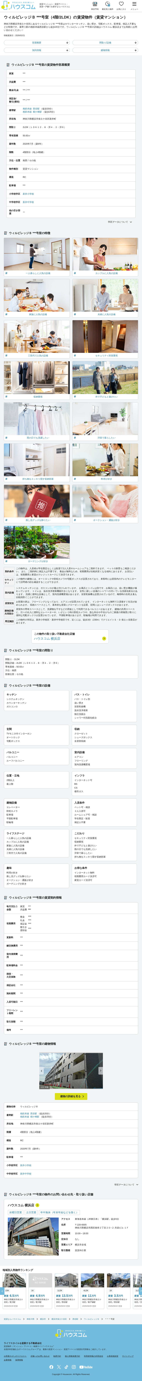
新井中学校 (28, 202)
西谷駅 (36, 108)
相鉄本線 (27, 108)
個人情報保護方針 (72, 1356)
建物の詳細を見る (70, 1096)
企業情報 (7, 1360)
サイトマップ (128, 1356)
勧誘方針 (57, 1356)
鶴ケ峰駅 (37, 112)
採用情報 (19, 1360)
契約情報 (36, 50)
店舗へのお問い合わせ (40, 1356)
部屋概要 (36, 42)
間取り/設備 (105, 42)
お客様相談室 (112, 1356)
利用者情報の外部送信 (93, 1356)
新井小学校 (28, 194)
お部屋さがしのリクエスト (15, 1356)
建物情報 (105, 50)
